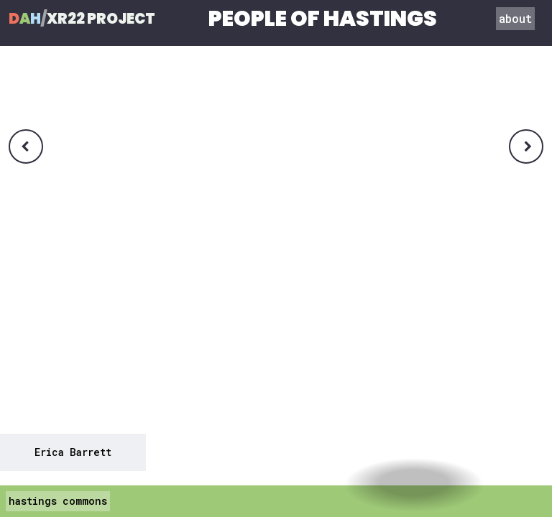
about (515, 18)
